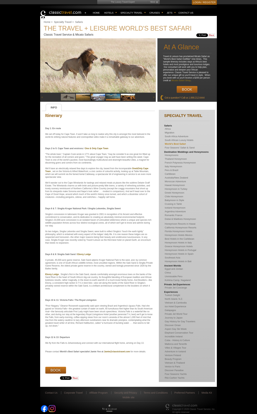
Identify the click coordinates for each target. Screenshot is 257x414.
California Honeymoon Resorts (180, 227)
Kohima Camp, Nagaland (178, 280)
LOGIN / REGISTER (204, 2)
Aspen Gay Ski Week (176, 329)
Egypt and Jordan (174, 269)
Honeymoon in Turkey (176, 189)
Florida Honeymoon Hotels (178, 231)
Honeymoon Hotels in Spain (179, 254)
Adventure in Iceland (175, 351)
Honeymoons (171, 155)
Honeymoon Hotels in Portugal (180, 250)
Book (187, 89)
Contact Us (185, 12)
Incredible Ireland (174, 336)
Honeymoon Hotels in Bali (178, 261)
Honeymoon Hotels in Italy (178, 242)
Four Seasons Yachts (176, 374)
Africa (168, 129)
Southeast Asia (172, 257)
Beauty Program (173, 359)
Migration (169, 132)
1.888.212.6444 (197, 97)
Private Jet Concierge (176, 287)
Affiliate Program (98, 392)
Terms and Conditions (156, 392)
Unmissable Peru (173, 276)
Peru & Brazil (171, 170)
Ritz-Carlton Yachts (175, 377)
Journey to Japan (174, 317)
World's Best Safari (175, 144)
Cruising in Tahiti (173, 204)
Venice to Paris (172, 366)
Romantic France (173, 215)
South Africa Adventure (176, 136)
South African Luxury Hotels (179, 140)
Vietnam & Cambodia (176, 302)
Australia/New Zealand (176, 177)
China (168, 272)
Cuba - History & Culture (177, 340)
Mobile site (129, 397)
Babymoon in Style (174, 200)
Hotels (109, 12)
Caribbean (170, 174)
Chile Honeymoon (174, 196)
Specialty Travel (63, 22)
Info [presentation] (54, 107)
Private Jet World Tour (176, 314)
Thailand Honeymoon (176, 159)
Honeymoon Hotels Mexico (178, 235)
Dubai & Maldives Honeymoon (180, 219)
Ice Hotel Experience (175, 306)
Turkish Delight (172, 295)
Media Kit (206, 392)
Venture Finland (173, 355)
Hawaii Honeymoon (175, 185)
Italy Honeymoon (173, 166)
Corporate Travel (73, 392)
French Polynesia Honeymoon (180, 162)
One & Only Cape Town (96, 148)
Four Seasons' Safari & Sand (180, 147)
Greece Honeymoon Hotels (179, 246)
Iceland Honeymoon (175, 207)
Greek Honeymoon (174, 192)
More (152, 2)
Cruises (154, 12)
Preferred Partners (184, 392)
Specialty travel (131, 12)
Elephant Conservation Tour (179, 332)
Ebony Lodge (84, 254)
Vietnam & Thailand (175, 362)
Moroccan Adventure (175, 181)
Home (96, 12)
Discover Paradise (174, 370)
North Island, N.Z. (174, 299)
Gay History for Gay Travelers (180, 321)
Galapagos (170, 310)
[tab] (54, 107)
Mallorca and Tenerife (176, 344)
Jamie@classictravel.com (117, 351)
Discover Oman (173, 325)
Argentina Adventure (175, 211)
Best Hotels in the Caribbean (179, 238)
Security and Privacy (125, 392)
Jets (169, 12)
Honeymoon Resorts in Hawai (180, 223)
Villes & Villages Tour (175, 347)
